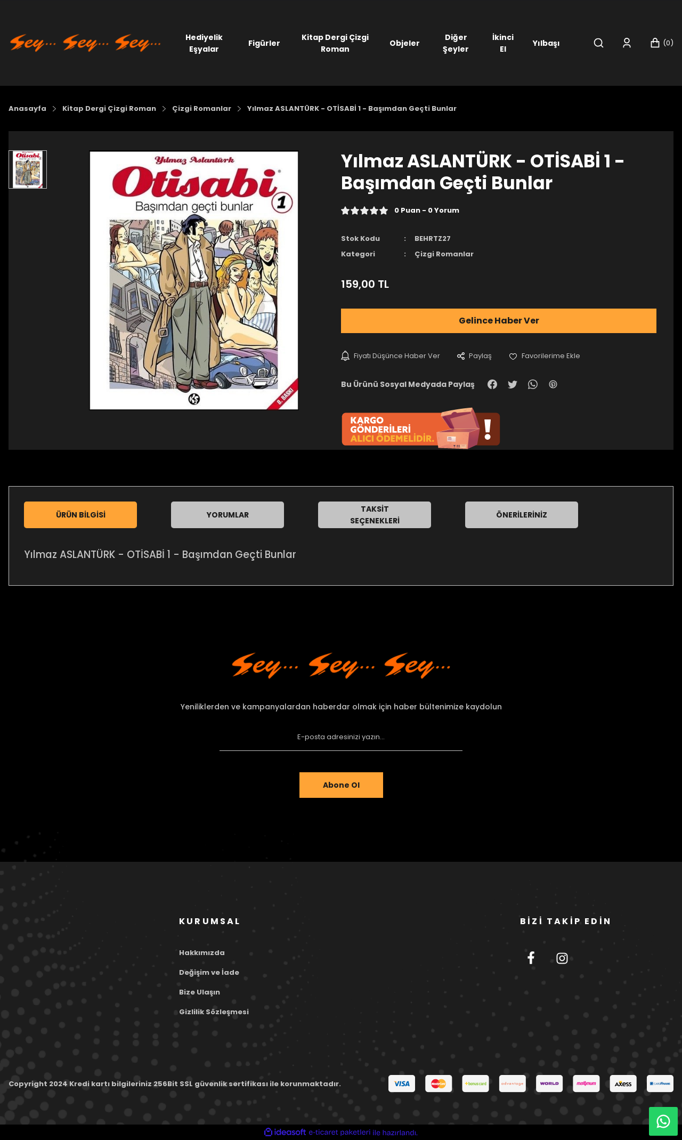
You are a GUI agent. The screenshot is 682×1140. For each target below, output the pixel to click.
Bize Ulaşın (199, 992)
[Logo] (85, 42)
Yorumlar (228, 515)
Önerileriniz (521, 515)
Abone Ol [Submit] (341, 785)
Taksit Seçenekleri (375, 515)
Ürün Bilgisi (80, 515)
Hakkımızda (202, 953)
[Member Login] (626, 42)
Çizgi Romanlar (444, 254)
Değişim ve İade (209, 972)
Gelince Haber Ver (499, 320)
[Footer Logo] (341, 666)
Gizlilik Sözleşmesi (214, 1012)
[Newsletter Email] (341, 737)
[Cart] (661, 42)
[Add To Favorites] (544, 355)
